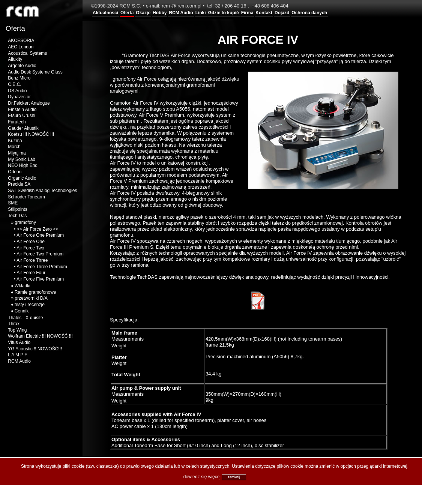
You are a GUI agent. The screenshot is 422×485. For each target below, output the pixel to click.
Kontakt (263, 12)
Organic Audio (22, 178)
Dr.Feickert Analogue (29, 103)
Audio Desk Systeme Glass (35, 72)
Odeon (14, 171)
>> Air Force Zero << (38, 229)
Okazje (143, 12)
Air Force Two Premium (40, 254)
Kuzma (15, 140)
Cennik (22, 311)
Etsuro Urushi (21, 115)
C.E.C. (14, 84)
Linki (200, 12)
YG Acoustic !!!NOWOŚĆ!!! (35, 348)
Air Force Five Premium (40, 279)
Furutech (17, 122)
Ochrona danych (309, 12)
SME (13, 203)
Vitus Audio (19, 342)
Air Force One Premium (40, 235)
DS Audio (17, 90)
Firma (247, 12)
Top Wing (17, 330)
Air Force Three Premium (42, 266)
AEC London (20, 47)
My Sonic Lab (21, 159)
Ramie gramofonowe (35, 292)
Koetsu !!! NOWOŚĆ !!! (31, 134)
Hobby (160, 12)
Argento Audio (22, 65)
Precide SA (19, 184)
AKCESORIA (21, 40)
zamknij (234, 477)
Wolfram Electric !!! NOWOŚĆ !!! (40, 336)
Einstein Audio (22, 109)
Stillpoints (17, 209)
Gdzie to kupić (223, 12)
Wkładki (22, 285)
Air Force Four (31, 272)
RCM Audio (181, 12)
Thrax (14, 323)
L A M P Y (17, 354)
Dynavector (19, 96)
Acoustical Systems (27, 53)
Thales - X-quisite (25, 317)
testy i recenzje (30, 304)
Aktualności (105, 12)
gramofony (25, 222)
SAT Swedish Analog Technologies (42, 190)
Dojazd (282, 12)
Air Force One (31, 241)
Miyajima (17, 153)
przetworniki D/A (31, 298)
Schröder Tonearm (26, 197)
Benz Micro (19, 78)
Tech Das (17, 215)
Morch (14, 146)
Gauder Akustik (23, 128)
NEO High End (23, 165)
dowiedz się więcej (202, 476)
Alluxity (15, 59)
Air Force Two (30, 248)
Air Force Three (32, 260)
